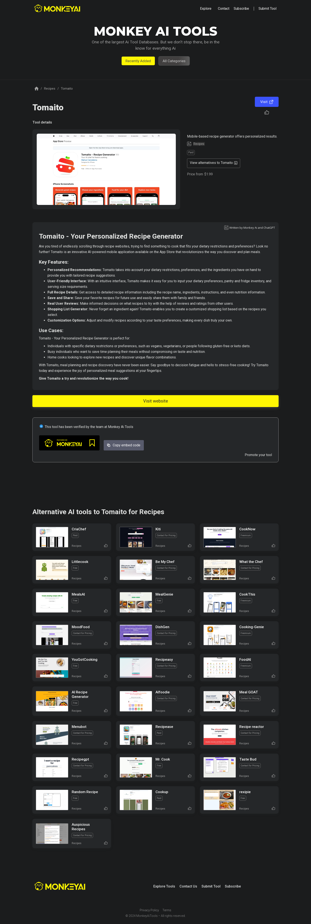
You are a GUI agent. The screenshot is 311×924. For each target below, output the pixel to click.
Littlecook (80, 561)
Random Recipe (85, 792)
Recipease (164, 726)
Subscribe (233, 886)
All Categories (174, 61)
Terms (166, 910)
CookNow (247, 529)
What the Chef (251, 561)
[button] (206, 9)
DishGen (162, 627)
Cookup (162, 792)
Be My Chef (165, 561)
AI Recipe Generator (80, 694)
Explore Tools (164, 886)
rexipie (245, 792)
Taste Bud (247, 759)
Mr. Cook (163, 759)
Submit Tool (211, 886)
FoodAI (245, 659)
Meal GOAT (248, 692)
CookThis (247, 594)
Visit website (155, 401)
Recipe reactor (251, 726)
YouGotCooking (84, 659)
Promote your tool (258, 455)
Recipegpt (80, 759)
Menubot (79, 726)
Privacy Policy (149, 910)
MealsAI (78, 594)
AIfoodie (163, 692)
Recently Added (138, 61)
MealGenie (164, 594)
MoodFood (81, 627)
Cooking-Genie (251, 627)
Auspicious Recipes (81, 826)
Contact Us (188, 886)
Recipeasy (164, 659)
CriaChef (79, 529)
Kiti (158, 529)
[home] (57, 8)
